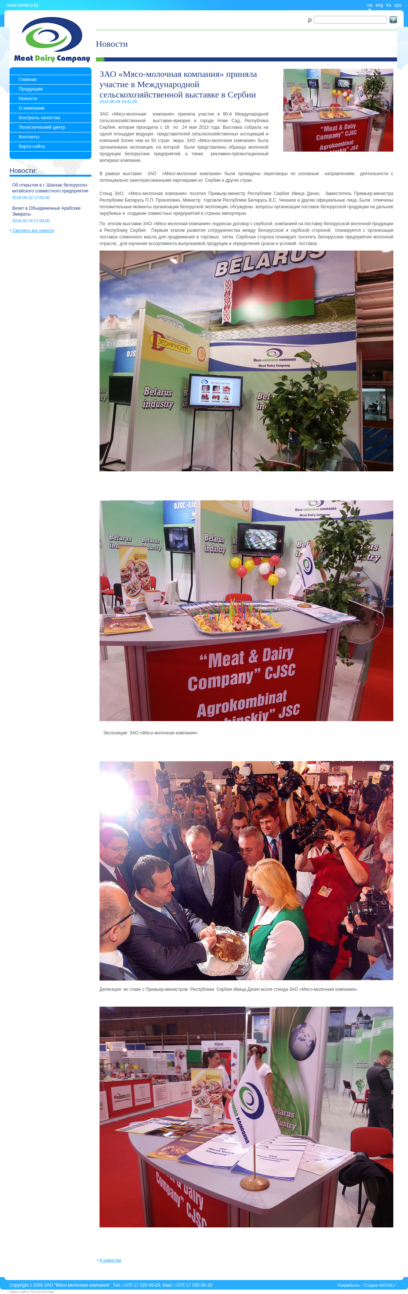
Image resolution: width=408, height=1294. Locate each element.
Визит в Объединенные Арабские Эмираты (46, 211)
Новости (28, 98)
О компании (32, 108)
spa (397, 5)
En (39, 1292)
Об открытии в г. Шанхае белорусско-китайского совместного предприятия (50, 188)
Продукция (31, 89)
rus (370, 5)
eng (379, 5)
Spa (51, 1292)
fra (388, 5)
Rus (33, 1292)
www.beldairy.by (23, 5)
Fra (44, 1292)
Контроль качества (39, 117)
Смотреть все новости (33, 230)
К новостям (110, 1260)
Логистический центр (42, 127)
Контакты (29, 136)
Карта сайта (32, 146)
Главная (28, 79)
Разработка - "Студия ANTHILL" (367, 1285)
